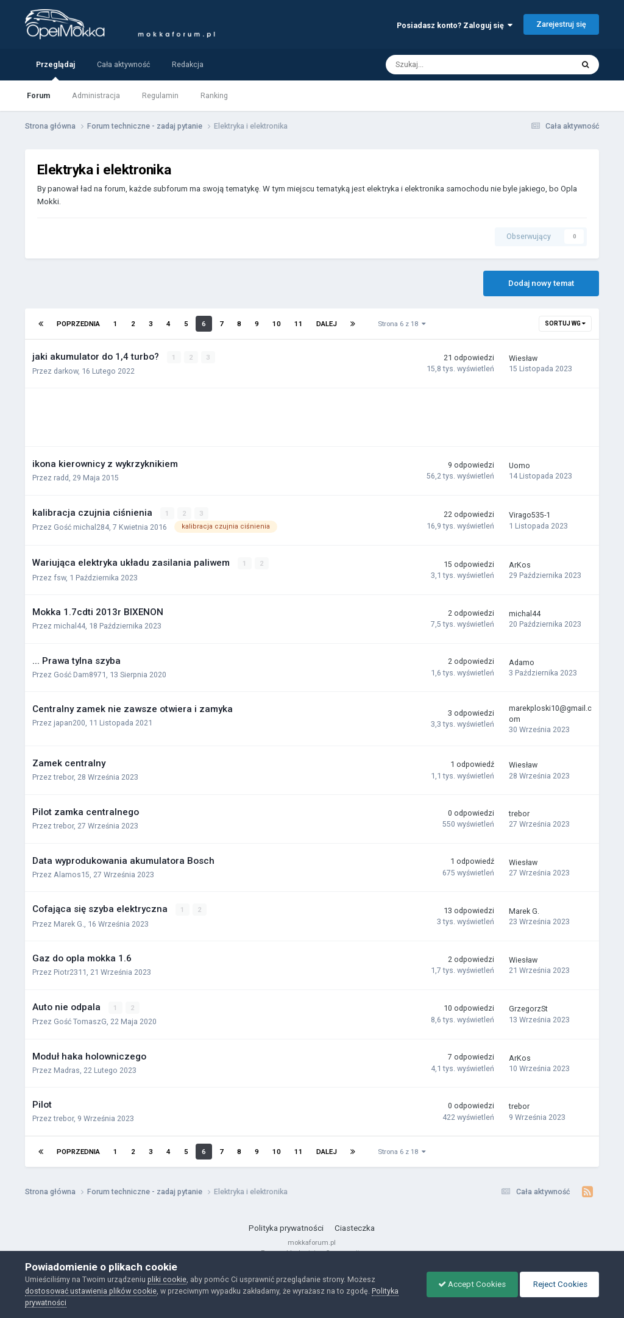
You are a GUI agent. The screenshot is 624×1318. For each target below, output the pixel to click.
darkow (66, 371)
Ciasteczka (355, 1226)
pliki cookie (166, 1279)
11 (298, 323)
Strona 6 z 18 (402, 323)
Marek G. (69, 922)
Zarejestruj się (561, 24)
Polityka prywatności (286, 1226)
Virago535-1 (529, 514)
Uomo (519, 465)
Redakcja (188, 64)
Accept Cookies (469, 1284)
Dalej (326, 323)
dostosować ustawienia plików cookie (91, 1290)
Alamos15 (72, 873)
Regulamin (160, 95)
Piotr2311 (70, 971)
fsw (60, 577)
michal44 (69, 625)
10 (276, 323)
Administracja (96, 95)
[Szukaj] (453, 64)
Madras (67, 1069)
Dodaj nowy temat (541, 283)
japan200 (69, 722)
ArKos (520, 564)
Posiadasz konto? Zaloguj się (454, 25)
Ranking (214, 95)
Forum (38, 95)
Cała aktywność (123, 64)
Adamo (521, 661)
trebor (64, 777)
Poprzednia (78, 323)
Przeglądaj (55, 70)
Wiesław (523, 358)
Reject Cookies (558, 1284)
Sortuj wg (565, 323)
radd (61, 477)
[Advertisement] (179, 417)
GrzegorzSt (528, 1008)
